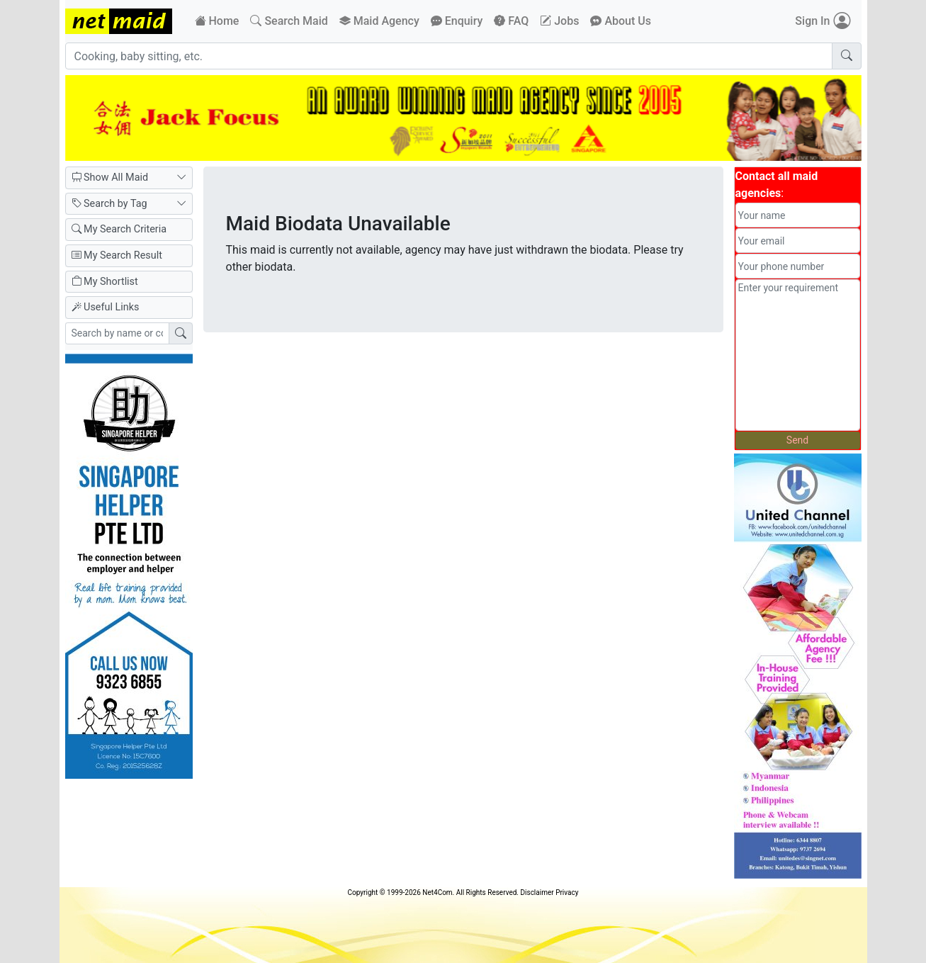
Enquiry (457, 21)
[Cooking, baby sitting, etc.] (448, 56)
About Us (620, 21)
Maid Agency (379, 21)
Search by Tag (129, 204)
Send (797, 440)
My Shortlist (105, 282)
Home (217, 21)
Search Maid (288, 21)
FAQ (511, 21)
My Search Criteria (119, 229)
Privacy (566, 892)
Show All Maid (129, 178)
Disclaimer (536, 892)
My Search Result (117, 255)
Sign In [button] (822, 21)
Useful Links (106, 307)
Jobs (559, 21)
